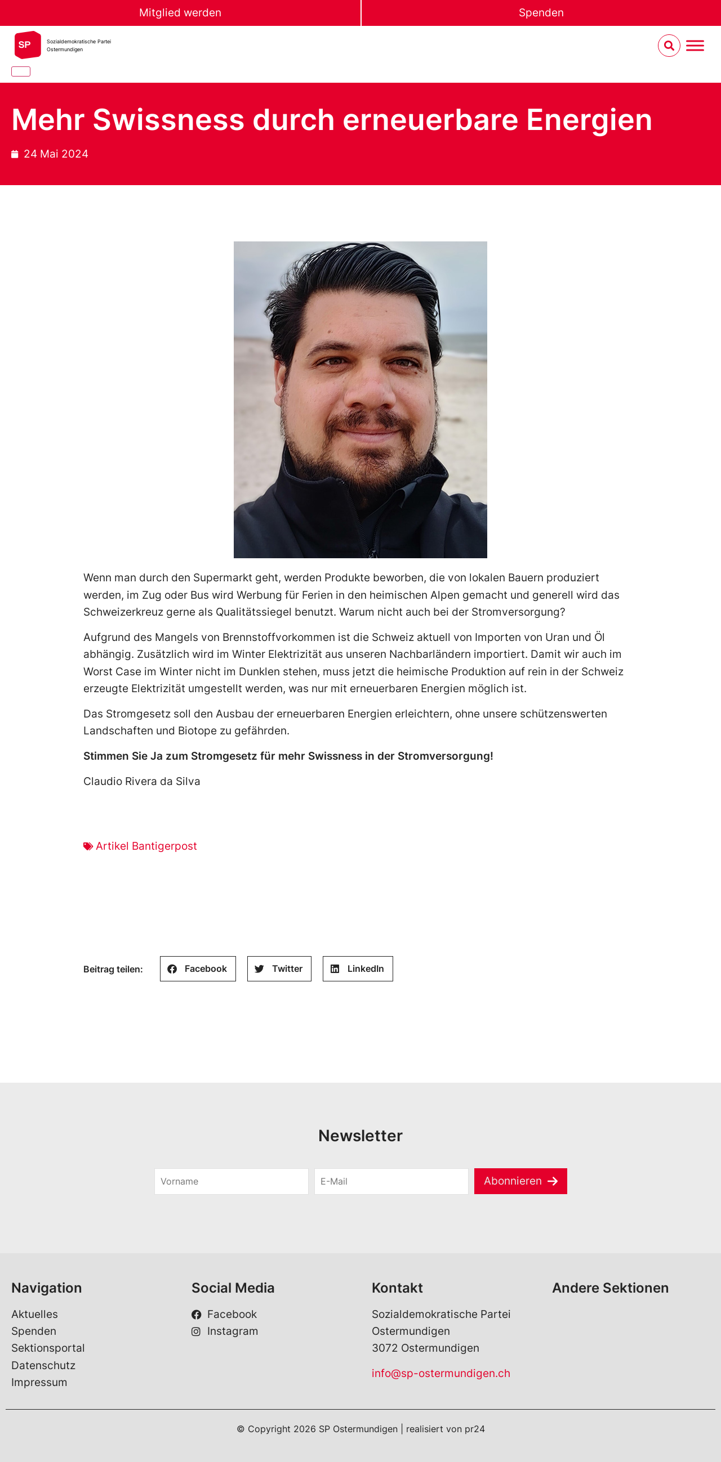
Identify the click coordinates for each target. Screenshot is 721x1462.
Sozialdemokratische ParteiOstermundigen (79, 45)
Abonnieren (513, 1180)
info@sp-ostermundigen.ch (441, 1373)
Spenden (541, 12)
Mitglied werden (180, 12)
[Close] (20, 71)
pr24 (475, 1428)
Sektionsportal (48, 1348)
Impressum (39, 1382)
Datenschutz (43, 1365)
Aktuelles (34, 1314)
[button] (198, 968)
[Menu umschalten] (695, 46)
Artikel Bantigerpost (146, 846)
